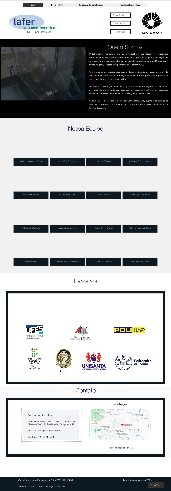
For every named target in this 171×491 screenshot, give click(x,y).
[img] (103, 216)
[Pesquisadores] (120, 15)
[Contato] (120, 31)
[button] (31, 150)
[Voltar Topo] (156, 485)
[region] (45, 73)
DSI (29, 31)
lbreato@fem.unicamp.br (48, 431)
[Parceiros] (120, 23)
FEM (36, 31)
